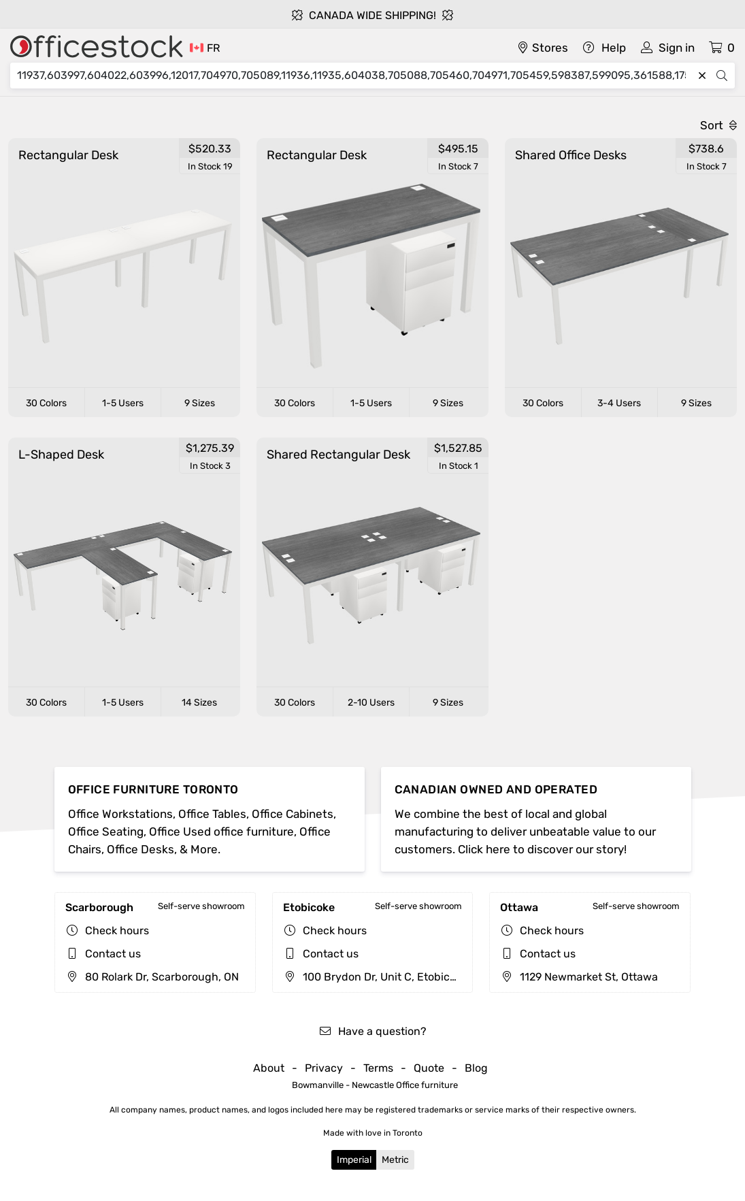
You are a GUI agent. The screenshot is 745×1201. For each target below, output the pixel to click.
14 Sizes (199, 702)
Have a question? (372, 1031)
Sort (718, 125)
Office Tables (212, 814)
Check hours (117, 930)
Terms (378, 1068)
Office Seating (106, 831)
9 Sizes (199, 403)
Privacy (324, 1068)
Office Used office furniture (221, 831)
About (268, 1068)
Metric (395, 1160)
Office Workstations (120, 814)
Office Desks (140, 849)
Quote (429, 1068)
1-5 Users (123, 403)
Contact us (113, 953)
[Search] (355, 75)
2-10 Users (371, 702)
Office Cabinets (292, 814)
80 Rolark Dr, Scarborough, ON (152, 976)
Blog (476, 1068)
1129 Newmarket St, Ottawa (579, 976)
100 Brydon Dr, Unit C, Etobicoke (375, 976)
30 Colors (46, 403)
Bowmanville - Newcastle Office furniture (375, 1085)
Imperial (354, 1160)
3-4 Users (619, 403)
